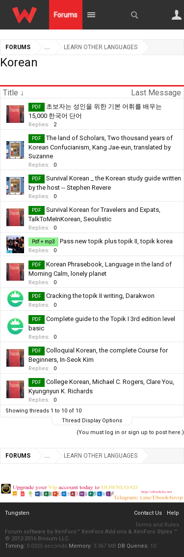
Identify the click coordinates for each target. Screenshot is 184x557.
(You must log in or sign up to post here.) (130, 432)
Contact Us (148, 513)
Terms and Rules (157, 525)
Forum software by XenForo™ (43, 531)
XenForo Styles (152, 531)
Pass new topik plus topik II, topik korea (116, 241)
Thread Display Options (92, 420)
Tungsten (17, 513)
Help (173, 513)
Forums (66, 15)
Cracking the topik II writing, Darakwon (100, 295)
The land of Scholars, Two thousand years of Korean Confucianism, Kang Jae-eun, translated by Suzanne (100, 147)
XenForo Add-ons (104, 531)
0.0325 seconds (46, 546)
